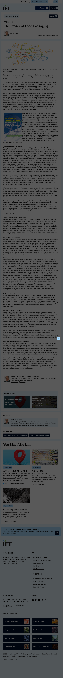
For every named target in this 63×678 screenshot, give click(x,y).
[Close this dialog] (58, 338)
